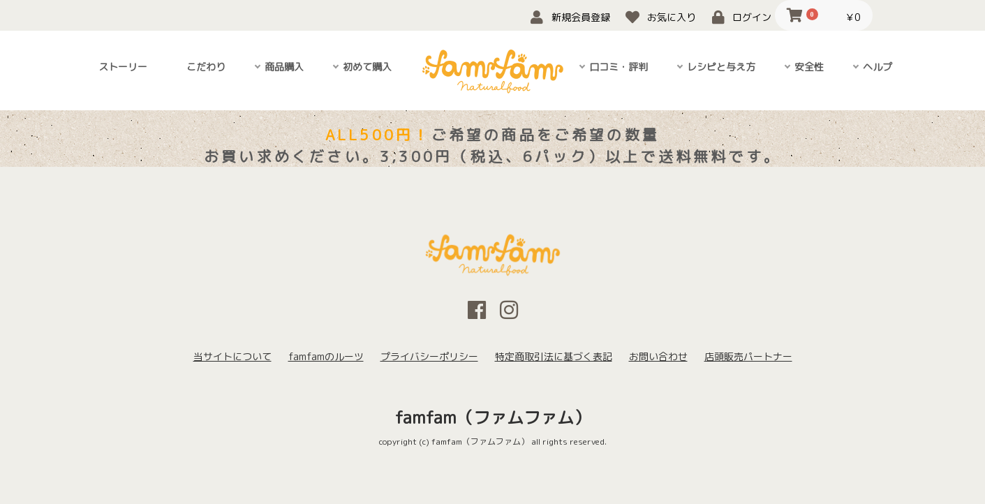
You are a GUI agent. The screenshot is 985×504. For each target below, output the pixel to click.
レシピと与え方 (721, 66)
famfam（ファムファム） (493, 417)
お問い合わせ (658, 356)
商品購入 (284, 66)
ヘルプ (877, 66)
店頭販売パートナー (748, 356)
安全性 (809, 66)
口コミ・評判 (618, 66)
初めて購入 (367, 66)
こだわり (205, 66)
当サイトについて (232, 356)
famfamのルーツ (326, 356)
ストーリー (122, 66)
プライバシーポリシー (429, 356)
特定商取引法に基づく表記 (553, 356)
